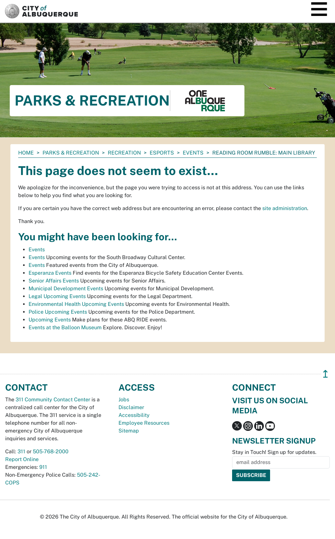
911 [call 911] (43, 467)
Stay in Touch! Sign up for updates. (274, 452)
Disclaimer (131, 407)
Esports (162, 153)
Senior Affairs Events (54, 281)
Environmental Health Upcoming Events (76, 304)
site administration (284, 208)
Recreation (124, 153)
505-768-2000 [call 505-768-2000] (50, 451)
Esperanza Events (50, 273)
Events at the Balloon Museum (65, 327)
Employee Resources (143, 423)
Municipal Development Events (66, 288)
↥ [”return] (325, 374)
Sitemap (128, 431)
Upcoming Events (50, 320)
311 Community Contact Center (53, 399)
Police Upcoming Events (58, 312)
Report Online (22, 459)
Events (193, 153)
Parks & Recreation (71, 153)
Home (26, 153)
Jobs (123, 399)
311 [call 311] (21, 451)
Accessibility (134, 415)
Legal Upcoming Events (57, 296)
